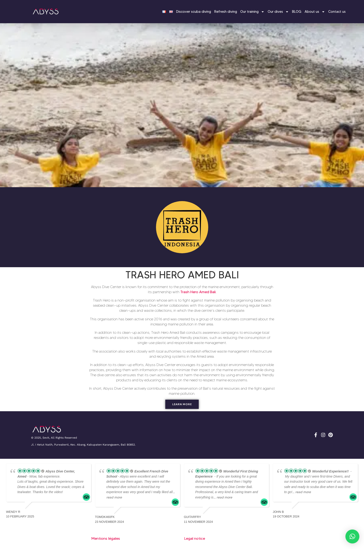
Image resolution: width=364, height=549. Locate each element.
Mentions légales (105, 538)
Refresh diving (225, 12)
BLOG (296, 12)
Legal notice (194, 538)
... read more (223, 497)
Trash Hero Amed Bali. (198, 292)
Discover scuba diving (193, 12)
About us (315, 12)
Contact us (337, 12)
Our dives (278, 12)
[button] (352, 536)
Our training (252, 12)
